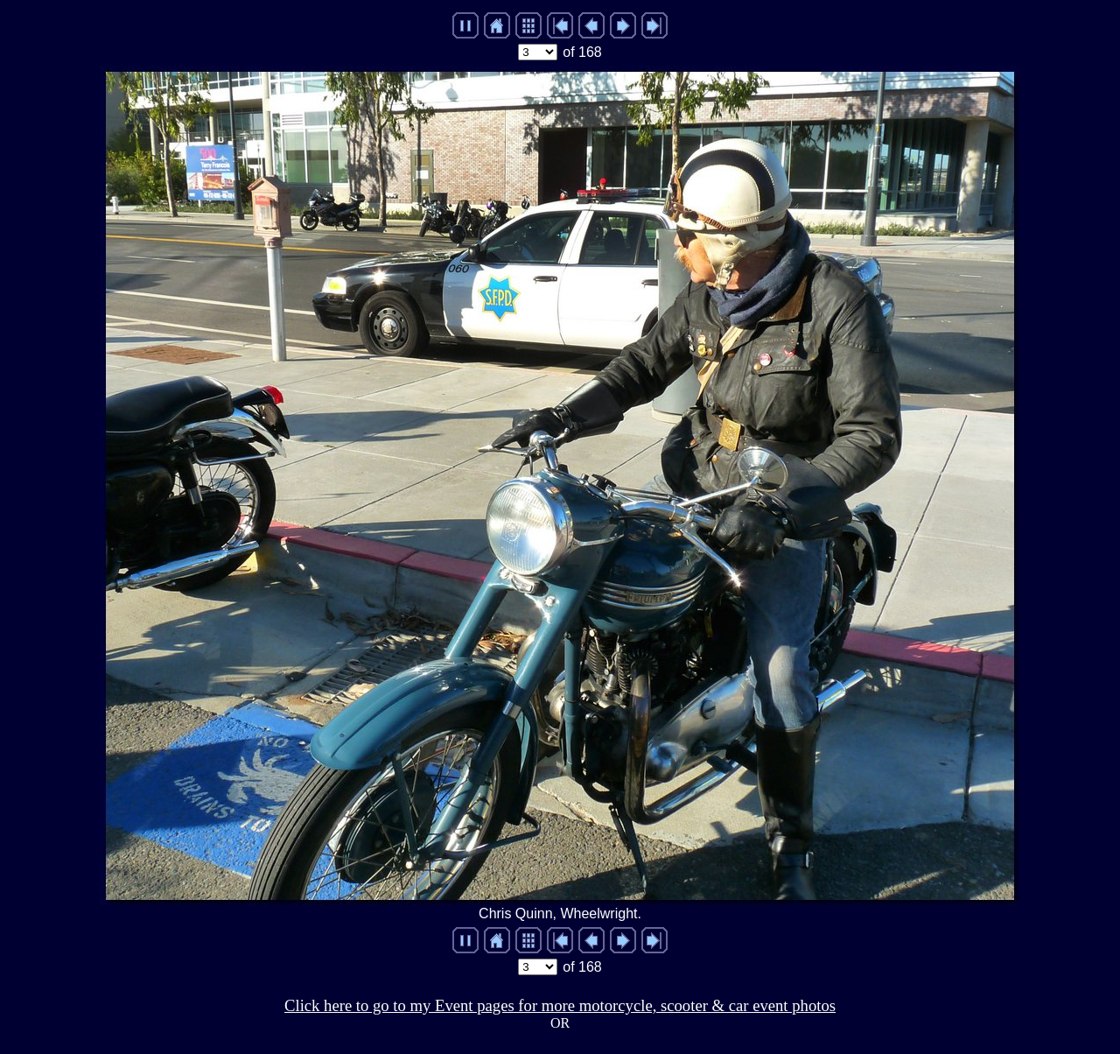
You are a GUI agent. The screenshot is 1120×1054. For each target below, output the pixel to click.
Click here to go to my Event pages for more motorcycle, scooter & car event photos (560, 1005)
